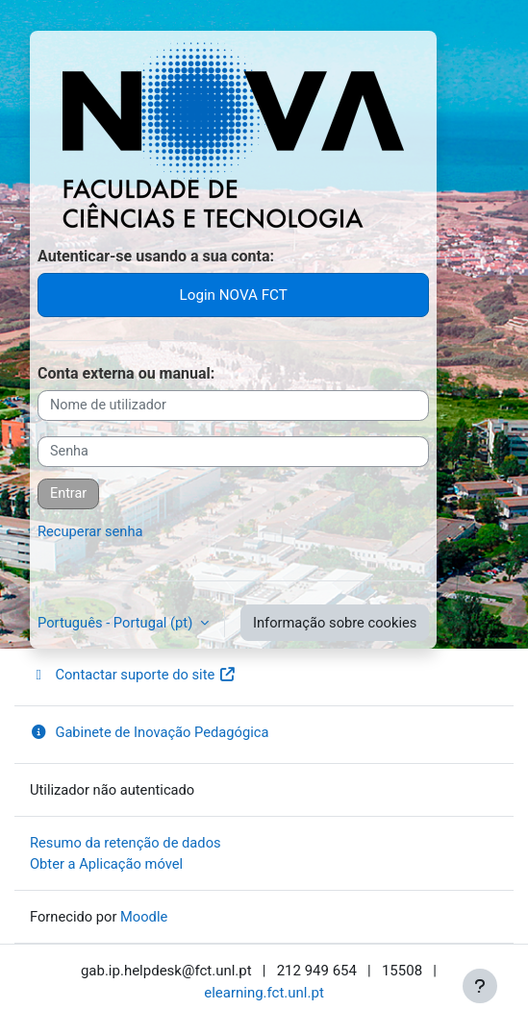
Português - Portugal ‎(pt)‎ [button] (117, 622)
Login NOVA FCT (234, 295)
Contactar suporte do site (133, 674)
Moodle (143, 916)
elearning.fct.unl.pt (264, 992)
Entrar (68, 493)
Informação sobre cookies (334, 622)
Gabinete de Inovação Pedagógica (149, 732)
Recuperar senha (90, 531)
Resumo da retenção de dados (125, 842)
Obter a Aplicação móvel (106, 864)
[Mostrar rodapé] (480, 986)
